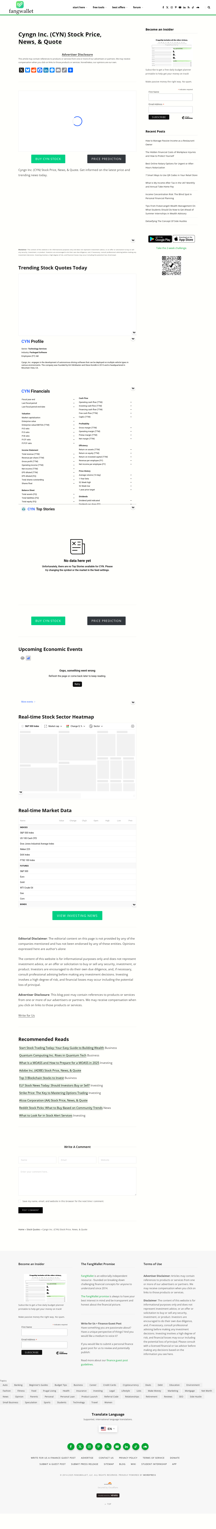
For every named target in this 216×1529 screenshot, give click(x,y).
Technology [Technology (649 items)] (79, 1402)
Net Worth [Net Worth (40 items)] (206, 1390)
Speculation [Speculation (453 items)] (31, 1402)
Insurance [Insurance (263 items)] (81, 1390)
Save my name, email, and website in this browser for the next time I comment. (63, 1201)
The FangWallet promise (95, 1296)
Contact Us (106, 1458)
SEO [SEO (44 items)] (181, 1396)
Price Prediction (106, 158)
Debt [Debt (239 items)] (160, 1385)
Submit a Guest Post (52, 1464)
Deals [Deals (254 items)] (148, 1385)
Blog (122, 1464)
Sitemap (109, 1464)
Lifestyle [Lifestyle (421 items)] (125, 1390)
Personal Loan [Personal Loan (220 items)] (67, 1396)
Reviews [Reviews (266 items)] (168, 1396)
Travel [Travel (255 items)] (94, 1402)
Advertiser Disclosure (77, 54)
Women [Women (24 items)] (108, 1402)
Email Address (156, 104)
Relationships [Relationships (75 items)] (132, 1396)
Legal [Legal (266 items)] (112, 1390)
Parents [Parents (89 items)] (34, 1396)
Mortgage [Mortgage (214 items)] (190, 1390)
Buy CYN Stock (48, 158)
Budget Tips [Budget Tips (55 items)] (61, 1385)
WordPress (149, 1475)
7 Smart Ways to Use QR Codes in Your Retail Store (171, 175)
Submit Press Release (85, 1464)
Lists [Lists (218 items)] (139, 1390)
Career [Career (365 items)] (93, 1385)
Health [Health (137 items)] (66, 1390)
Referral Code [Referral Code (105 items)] (111, 1396)
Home (21, 1229)
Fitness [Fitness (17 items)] (21, 1390)
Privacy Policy (128, 1458)
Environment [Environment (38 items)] (193, 1385)
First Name (154, 92)
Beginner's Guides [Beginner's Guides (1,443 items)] (38, 1385)
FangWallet (87, 1276)
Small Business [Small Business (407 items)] (10, 1402)
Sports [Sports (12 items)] (47, 1402)
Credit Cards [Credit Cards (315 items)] (109, 1385)
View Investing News (77, 915)
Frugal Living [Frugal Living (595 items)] (49, 1390)
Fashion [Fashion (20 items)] (7, 1390)
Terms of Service (154, 1458)
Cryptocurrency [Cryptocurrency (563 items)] (131, 1385)
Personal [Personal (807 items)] (49, 1396)
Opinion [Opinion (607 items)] (19, 1396)
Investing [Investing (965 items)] (98, 1390)
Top (108, 1504)
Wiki (133, 1464)
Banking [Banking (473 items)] (18, 1385)
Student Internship (154, 1464)
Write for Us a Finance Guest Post (53, 1458)
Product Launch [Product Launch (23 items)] (89, 1396)
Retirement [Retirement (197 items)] (151, 1396)
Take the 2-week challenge (171, 248)
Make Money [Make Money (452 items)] (154, 1390)
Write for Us (26, 1015)
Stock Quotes (33, 1229)
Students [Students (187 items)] (61, 1402)
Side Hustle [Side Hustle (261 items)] (196, 1396)
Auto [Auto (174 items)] (5, 1385)
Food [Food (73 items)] (33, 1390)
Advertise (87, 1458)
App (174, 1464)
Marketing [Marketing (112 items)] (173, 1390)
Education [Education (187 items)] (174, 1385)
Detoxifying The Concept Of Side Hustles (166, 221)
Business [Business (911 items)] (78, 1385)
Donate (175, 1458)
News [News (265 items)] (5, 1396)
